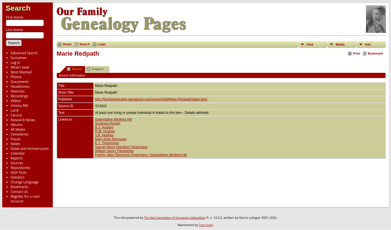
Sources (17, 163)
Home (67, 44)
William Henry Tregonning (114, 151)
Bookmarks (19, 186)
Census (16, 115)
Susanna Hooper (107, 123)
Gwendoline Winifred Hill (113, 119)
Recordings (19, 96)
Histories (17, 91)
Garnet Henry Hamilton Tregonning (121, 147)
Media (340, 44)
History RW (19, 105)
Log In (15, 62)
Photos (16, 77)
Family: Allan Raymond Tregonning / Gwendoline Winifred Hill (141, 155)
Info (368, 44)
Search (18, 8)
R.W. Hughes (105, 131)
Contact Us (19, 191)
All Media (18, 129)
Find (310, 44)
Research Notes (23, 120)
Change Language (24, 182)
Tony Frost (206, 225)
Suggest (95, 69)
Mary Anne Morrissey (111, 139)
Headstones (20, 86)
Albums (16, 124)
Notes (15, 143)
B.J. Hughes (104, 127)
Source (74, 69)
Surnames (18, 57)
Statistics (17, 177)
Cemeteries (20, 134)
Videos (16, 100)
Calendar (18, 153)
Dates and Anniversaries (30, 148)
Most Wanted (21, 72)
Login (102, 44)
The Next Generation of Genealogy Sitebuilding (174, 218)
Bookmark (375, 53)
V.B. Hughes (104, 135)
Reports (17, 158)
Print (356, 53)
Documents (20, 81)
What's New (20, 67)
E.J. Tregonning (107, 143)
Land (15, 110)
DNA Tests (19, 172)
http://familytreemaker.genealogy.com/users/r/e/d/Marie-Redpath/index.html (151, 99)
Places (16, 139)
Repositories (20, 167)
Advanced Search (24, 53)
